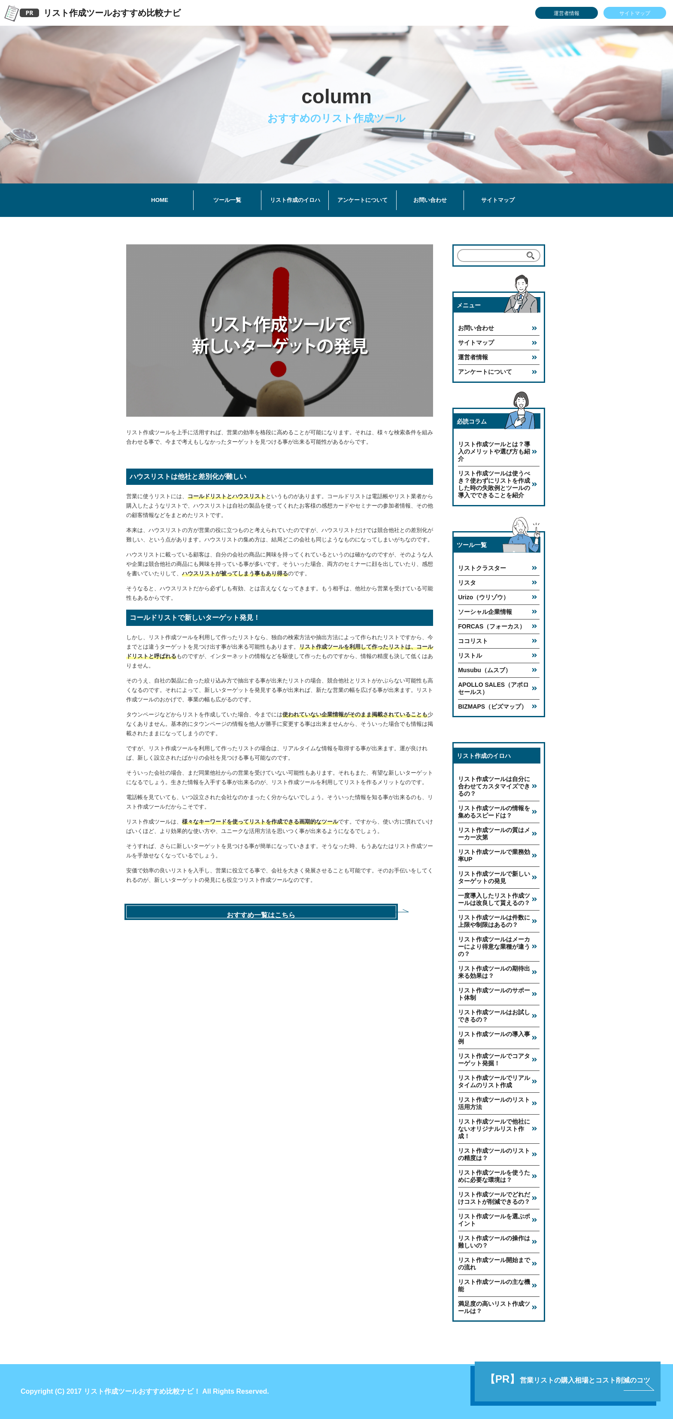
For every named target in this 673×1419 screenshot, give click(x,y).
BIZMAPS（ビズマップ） (492, 706)
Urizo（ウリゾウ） (483, 597)
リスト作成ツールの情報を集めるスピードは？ (494, 812)
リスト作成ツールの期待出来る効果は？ (494, 972)
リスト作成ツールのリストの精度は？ (494, 1154)
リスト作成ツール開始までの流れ (494, 1264)
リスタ (467, 582)
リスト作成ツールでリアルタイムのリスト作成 (494, 1081)
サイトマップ (634, 13)
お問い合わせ (430, 200)
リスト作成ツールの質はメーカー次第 (494, 834)
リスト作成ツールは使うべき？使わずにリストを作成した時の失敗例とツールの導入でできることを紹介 (494, 484)
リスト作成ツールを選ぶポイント (494, 1220)
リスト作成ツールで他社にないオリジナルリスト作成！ (494, 1128)
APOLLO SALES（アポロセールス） (493, 688)
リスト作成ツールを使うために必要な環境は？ (494, 1176)
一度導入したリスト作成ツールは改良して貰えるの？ (494, 899)
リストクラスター (482, 568)
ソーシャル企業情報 (485, 611)
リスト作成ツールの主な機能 (494, 1285)
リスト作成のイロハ (295, 200)
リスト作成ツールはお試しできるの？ (494, 1016)
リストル (470, 655)
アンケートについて (362, 200)
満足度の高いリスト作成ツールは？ (494, 1307)
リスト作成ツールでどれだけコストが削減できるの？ (494, 1198)
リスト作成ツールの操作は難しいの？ (494, 1242)
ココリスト (473, 640)
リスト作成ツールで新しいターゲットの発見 (494, 877)
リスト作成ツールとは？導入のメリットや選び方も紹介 (494, 451)
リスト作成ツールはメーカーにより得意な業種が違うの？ (494, 946)
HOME (159, 200)
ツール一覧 (227, 200)
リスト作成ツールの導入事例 (494, 1038)
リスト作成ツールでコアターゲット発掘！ (494, 1059)
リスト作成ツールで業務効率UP (494, 855)
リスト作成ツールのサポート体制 (494, 994)
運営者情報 (566, 13)
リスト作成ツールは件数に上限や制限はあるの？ (494, 921)
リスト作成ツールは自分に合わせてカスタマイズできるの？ (494, 786)
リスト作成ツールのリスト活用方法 (494, 1103)
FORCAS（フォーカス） (491, 626)
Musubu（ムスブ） (484, 670)
